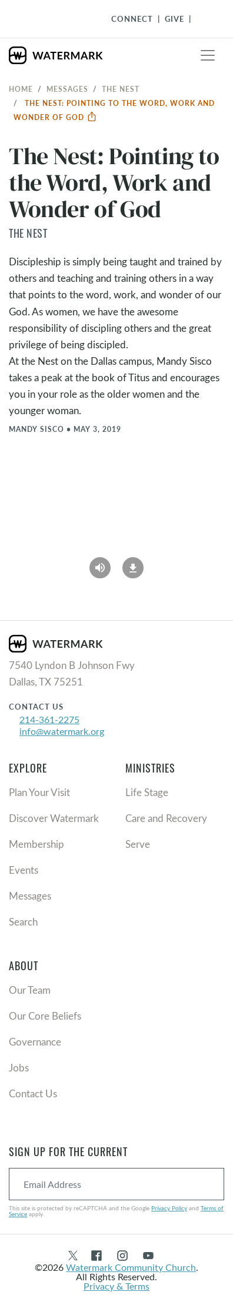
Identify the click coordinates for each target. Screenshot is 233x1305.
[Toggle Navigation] (204, 19)
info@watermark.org (61, 731)
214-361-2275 (49, 719)
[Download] (132, 563)
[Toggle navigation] (207, 55)
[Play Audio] (100, 563)
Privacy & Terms (116, 1286)
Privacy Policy (169, 1208)
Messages (67, 89)
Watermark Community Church (131, 1267)
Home (21, 89)
